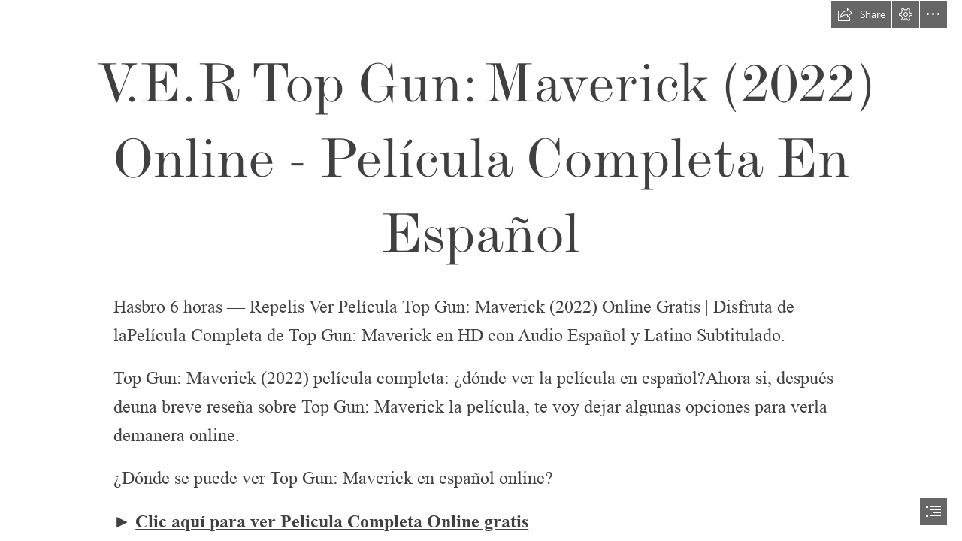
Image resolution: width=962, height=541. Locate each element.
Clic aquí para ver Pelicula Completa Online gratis (331, 521)
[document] (481, 270)
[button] (861, 14)
